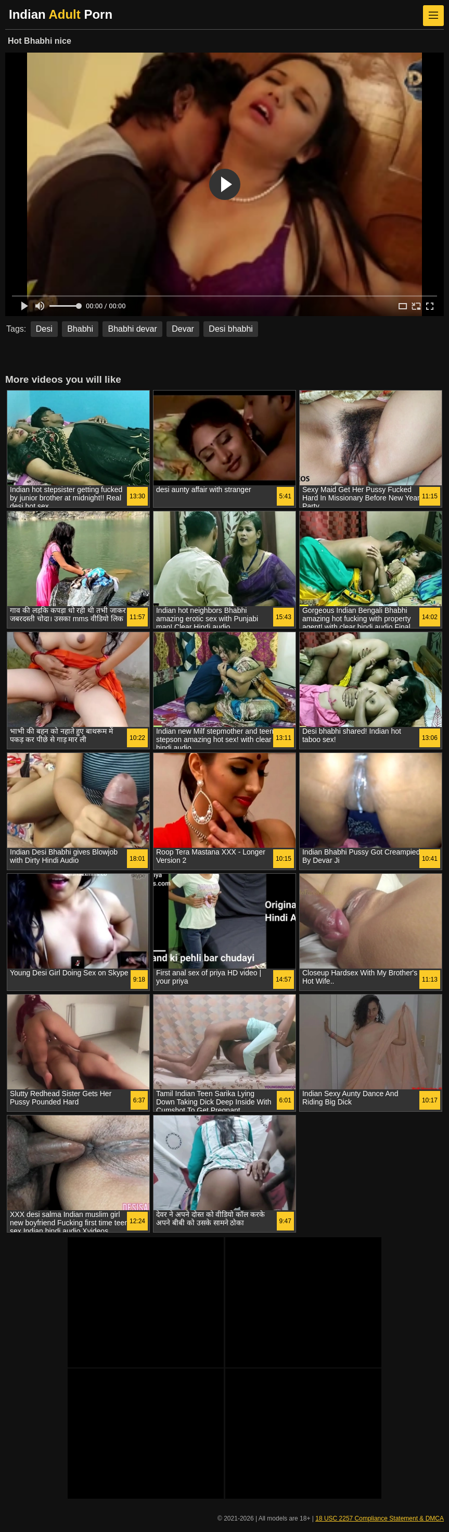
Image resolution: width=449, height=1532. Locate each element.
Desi (44, 328)
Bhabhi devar (132, 328)
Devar (183, 328)
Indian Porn (60, 14)
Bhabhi (80, 328)
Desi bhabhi (231, 328)
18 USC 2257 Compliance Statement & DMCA (379, 1518)
